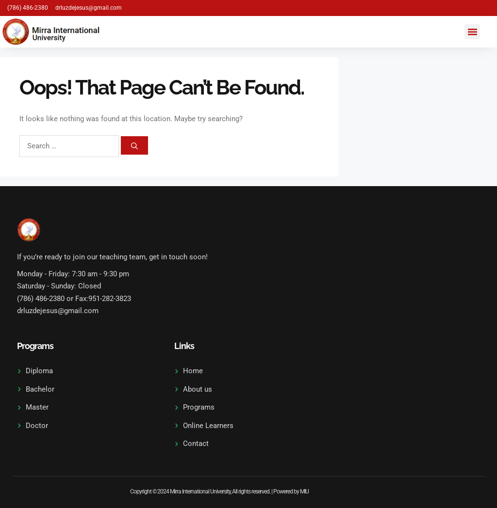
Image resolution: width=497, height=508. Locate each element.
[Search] (134, 145)
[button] (472, 32)
